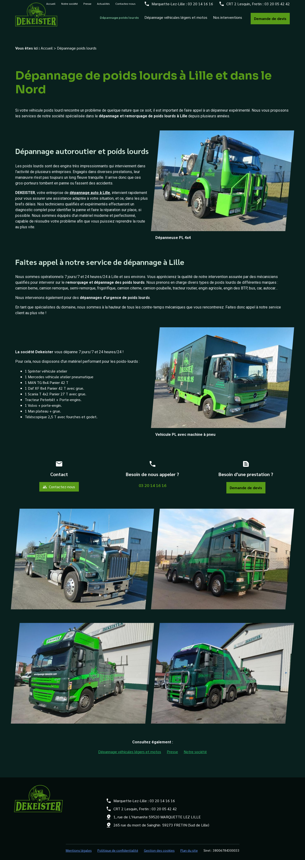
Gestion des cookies (159, 845)
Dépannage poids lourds (119, 20)
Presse (87, 6)
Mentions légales (79, 845)
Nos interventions (227, 20)
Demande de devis (270, 21)
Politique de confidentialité (117, 845)
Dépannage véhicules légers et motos (175, 20)
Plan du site (189, 845)
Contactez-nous (125, 6)
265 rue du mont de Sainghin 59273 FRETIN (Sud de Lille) (161, 819)
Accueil (47, 42)
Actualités (103, 6)
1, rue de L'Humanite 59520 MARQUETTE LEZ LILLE (157, 811)
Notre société (69, 6)
